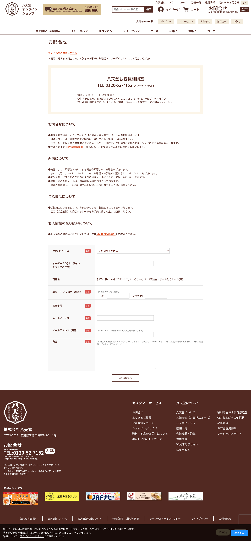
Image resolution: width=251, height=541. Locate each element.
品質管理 (222, 423)
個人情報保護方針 (106, 234)
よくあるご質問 (141, 417)
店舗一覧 (196, 2)
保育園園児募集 (227, 428)
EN (245, 2)
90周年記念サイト (187, 444)
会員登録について (143, 423)
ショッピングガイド (144, 428)
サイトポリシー (199, 518)
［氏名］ (102, 295)
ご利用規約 (225, 518)
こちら (73, 53)
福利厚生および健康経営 (232, 412)
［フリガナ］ (137, 295)
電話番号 (57, 305)
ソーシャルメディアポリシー (165, 518)
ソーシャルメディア (229, 433)
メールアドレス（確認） (65, 330)
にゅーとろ (183, 449)
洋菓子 (192, 31)
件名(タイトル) (60, 251)
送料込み (221, 21)
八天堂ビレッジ (185, 423)
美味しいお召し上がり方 (147, 439)
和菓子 (173, 31)
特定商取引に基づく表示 (125, 518)
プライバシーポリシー (32, 536)
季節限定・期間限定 (48, 31)
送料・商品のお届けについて (150, 433)
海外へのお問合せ (229, 2)
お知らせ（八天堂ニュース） (194, 417)
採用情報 (210, 2)
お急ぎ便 (205, 21)
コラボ (211, 31)
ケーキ (154, 31)
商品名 (56, 279)
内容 (54, 341)
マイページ (173, 9)
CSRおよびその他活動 (230, 417)
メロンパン (105, 31)
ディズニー (166, 21)
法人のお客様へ (28, 518)
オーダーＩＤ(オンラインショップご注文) (66, 265)
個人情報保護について (90, 518)
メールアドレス (60, 318)
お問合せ (218, 8)
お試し (237, 21)
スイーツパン (131, 31)
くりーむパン (186, 21)
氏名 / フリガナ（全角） (67, 291)
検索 (148, 9)
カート (195, 9)
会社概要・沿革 (185, 433)
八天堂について (164, 2)
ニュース (182, 2)
